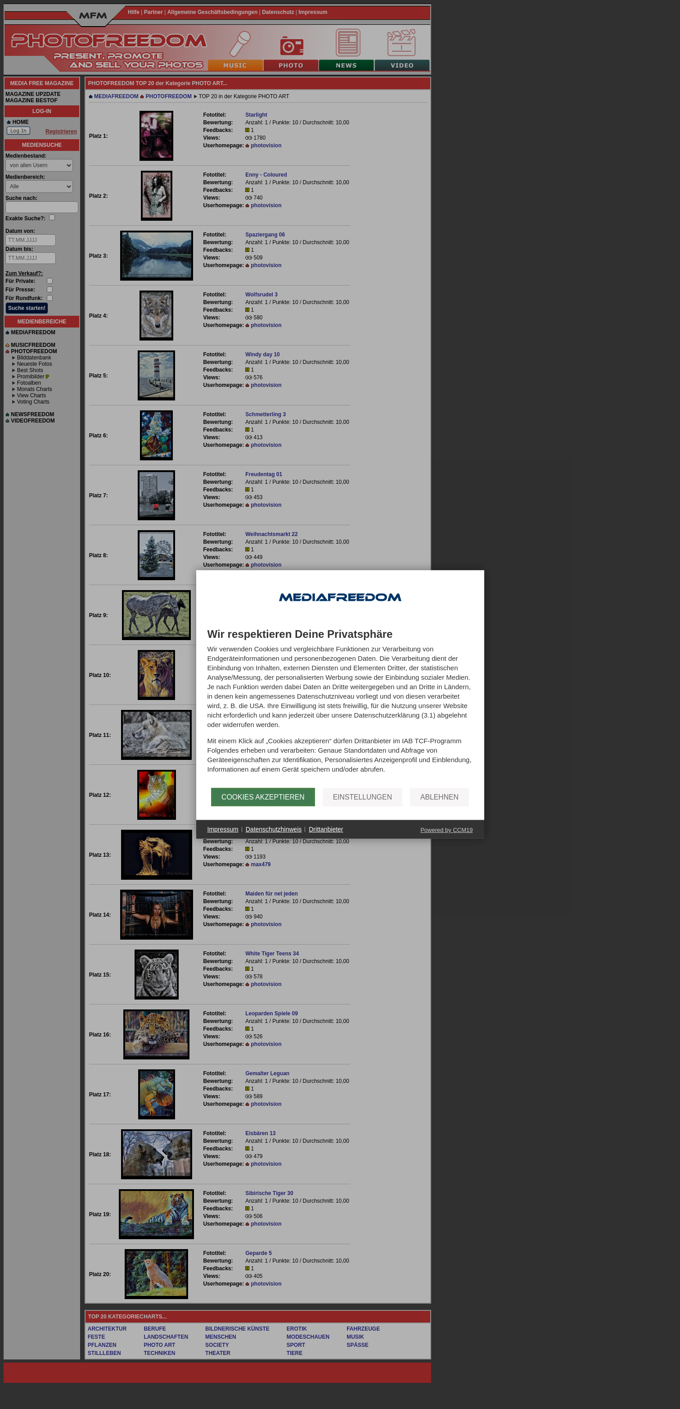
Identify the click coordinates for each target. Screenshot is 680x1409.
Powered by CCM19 (446, 830)
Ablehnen (439, 797)
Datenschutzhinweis (274, 829)
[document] (340, 708)
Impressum (223, 829)
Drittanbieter (326, 829)
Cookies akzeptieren (263, 797)
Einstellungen (362, 797)
